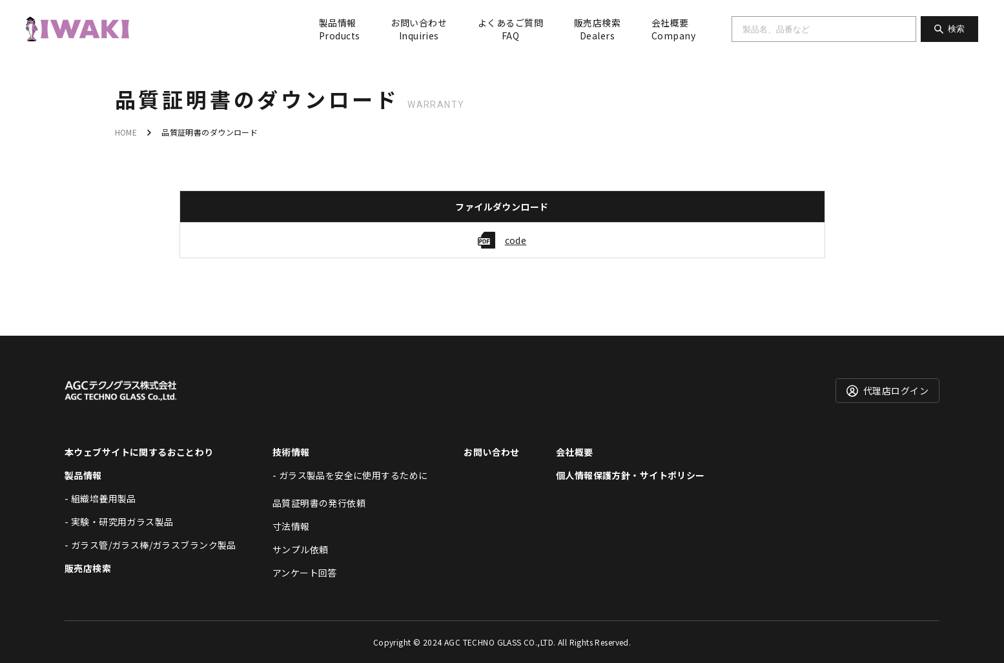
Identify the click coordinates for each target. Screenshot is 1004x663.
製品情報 (339, 29)
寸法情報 (291, 526)
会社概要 (673, 29)
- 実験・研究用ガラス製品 (119, 521)
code (516, 240)
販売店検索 (597, 29)
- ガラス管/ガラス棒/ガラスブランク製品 (150, 544)
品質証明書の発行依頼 (318, 502)
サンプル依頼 (300, 549)
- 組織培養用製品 (100, 498)
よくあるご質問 (510, 29)
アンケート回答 (304, 572)
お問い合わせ (419, 29)
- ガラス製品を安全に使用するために (350, 475)
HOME (126, 132)
